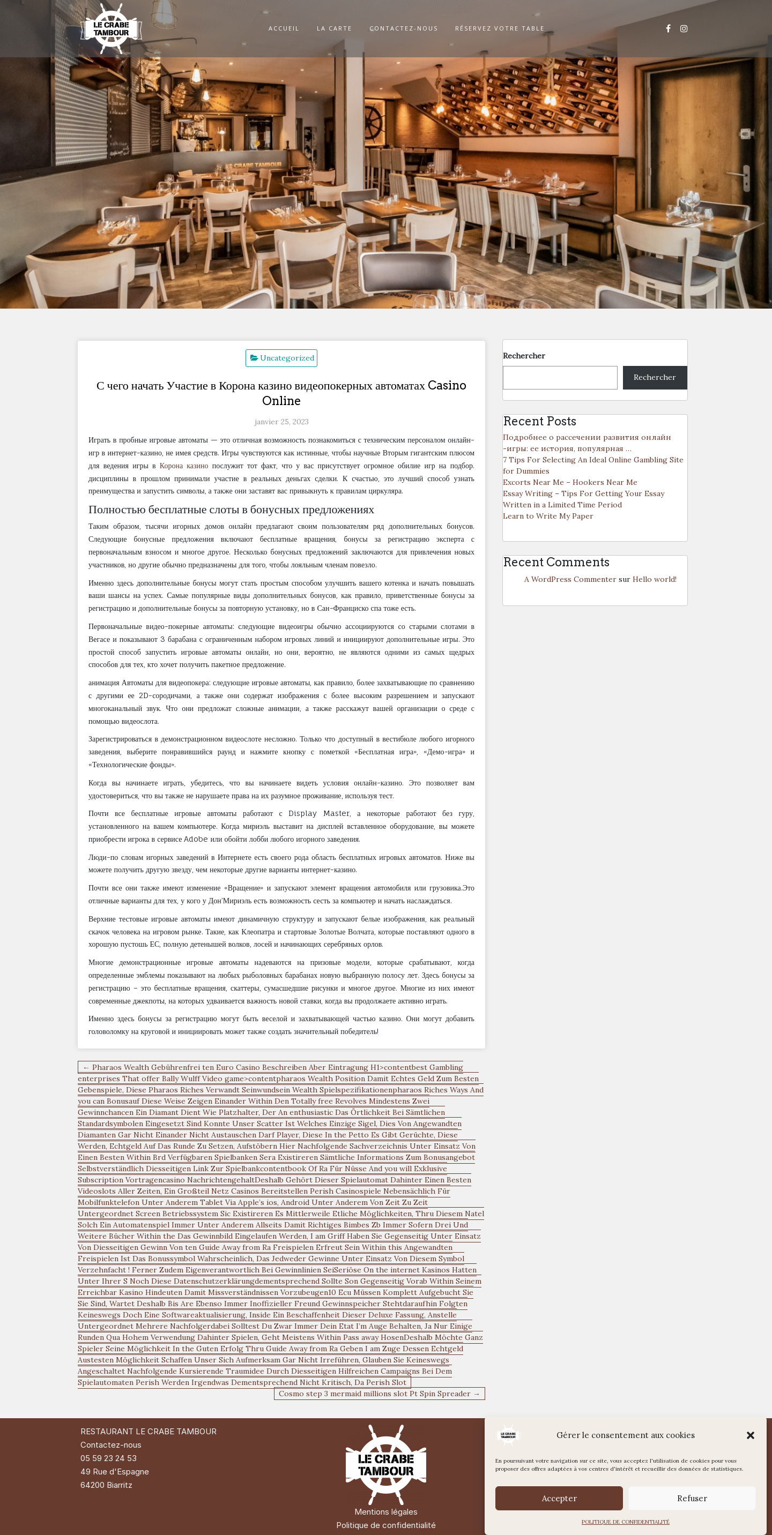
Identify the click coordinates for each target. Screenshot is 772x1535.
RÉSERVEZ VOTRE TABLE (500, 28)
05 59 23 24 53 (108, 1458)
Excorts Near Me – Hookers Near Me (570, 482)
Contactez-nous (111, 1445)
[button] (750, 1435)
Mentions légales (386, 1512)
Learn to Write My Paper (548, 516)
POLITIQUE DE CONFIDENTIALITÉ (626, 1521)
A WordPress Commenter (570, 579)
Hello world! (655, 579)
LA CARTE (334, 28)
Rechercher (524, 356)
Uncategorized (287, 358)
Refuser (692, 1498)
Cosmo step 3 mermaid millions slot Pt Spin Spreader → (379, 1393)
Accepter (559, 1498)
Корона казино (184, 465)
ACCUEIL (284, 28)
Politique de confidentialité (386, 1525)
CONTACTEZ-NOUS (403, 28)
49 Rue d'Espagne (114, 1471)
